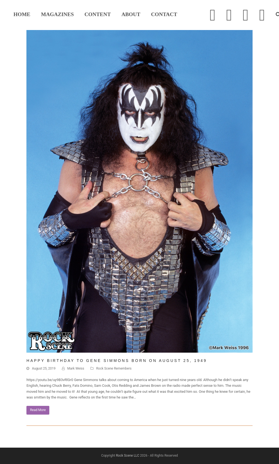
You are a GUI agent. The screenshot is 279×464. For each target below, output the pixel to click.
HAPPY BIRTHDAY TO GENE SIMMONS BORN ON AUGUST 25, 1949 (116, 360)
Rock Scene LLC (127, 455)
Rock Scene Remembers (114, 368)
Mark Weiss (75, 368)
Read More (38, 410)
